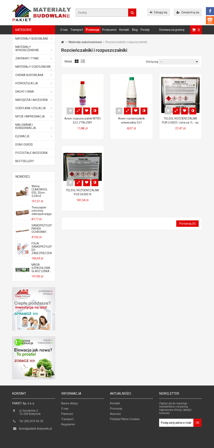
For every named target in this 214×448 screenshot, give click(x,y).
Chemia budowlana (33, 75)
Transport (76, 29)
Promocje (92, 29)
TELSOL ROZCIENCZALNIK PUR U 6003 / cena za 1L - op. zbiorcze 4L (180, 122)
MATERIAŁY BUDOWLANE (33, 38)
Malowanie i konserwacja (33, 126)
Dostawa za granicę (171, 29)
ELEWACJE (33, 136)
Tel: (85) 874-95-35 (31, 422)
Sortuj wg (152, 61)
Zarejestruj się (187, 12)
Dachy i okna (33, 91)
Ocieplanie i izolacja (33, 108)
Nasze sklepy (69, 404)
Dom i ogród (24, 144)
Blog (135, 29)
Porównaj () (187, 223)
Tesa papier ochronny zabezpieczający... (41, 211)
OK (197, 423)
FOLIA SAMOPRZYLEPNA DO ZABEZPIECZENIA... (41, 248)
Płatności (67, 414)
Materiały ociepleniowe (33, 68)
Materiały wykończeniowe (33, 48)
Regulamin (68, 425)
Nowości (22, 177)
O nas (64, 29)
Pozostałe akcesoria (31, 152)
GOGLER (118, 444)
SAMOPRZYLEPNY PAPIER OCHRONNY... (41, 229)
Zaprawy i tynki (33, 58)
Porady (145, 29)
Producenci (109, 29)
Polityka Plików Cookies (125, 420)
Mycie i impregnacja (33, 116)
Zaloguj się (158, 12)
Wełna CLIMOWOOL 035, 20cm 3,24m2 (39, 191)
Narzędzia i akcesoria (33, 99)
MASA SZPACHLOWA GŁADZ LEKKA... (41, 268)
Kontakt (124, 29)
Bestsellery (24, 161)
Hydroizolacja (33, 83)
